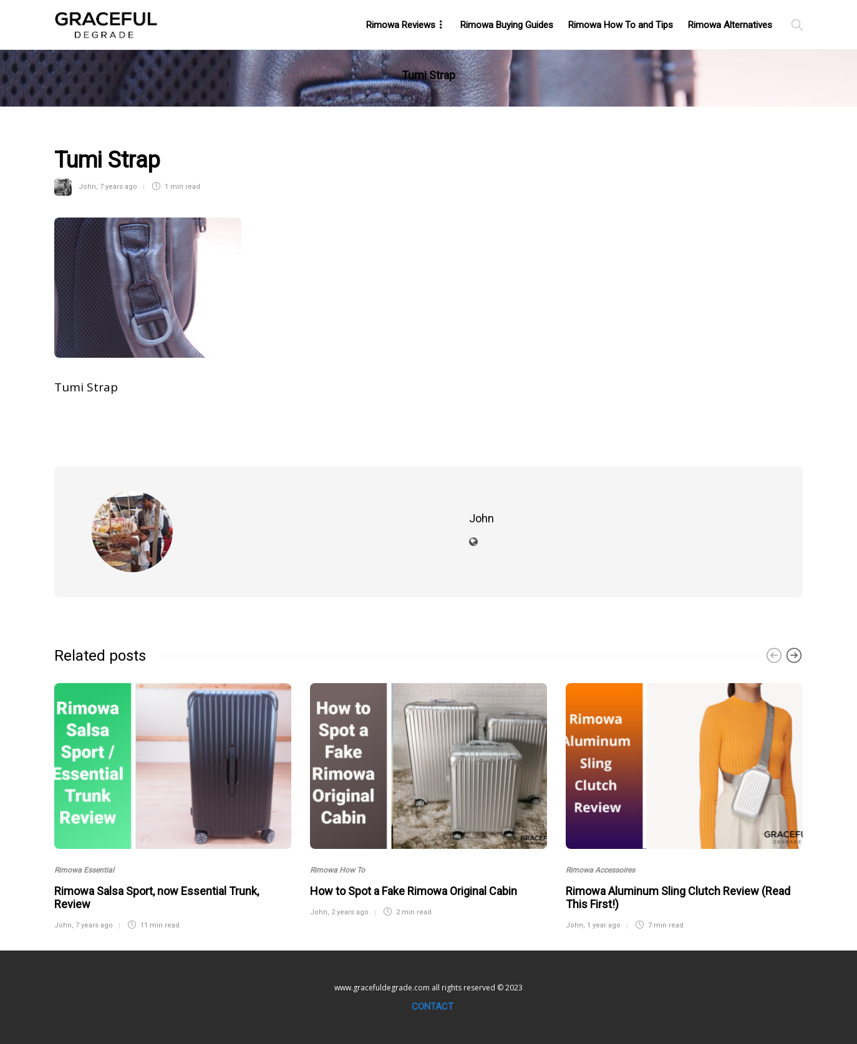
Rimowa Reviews (400, 25)
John (87, 187)
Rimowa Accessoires (600, 870)
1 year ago (604, 925)
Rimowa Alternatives (730, 25)
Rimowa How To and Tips (620, 25)
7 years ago (118, 187)
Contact (432, 1006)
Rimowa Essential (84, 870)
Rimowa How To (337, 870)
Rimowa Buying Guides (506, 25)
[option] (173, 805)
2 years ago (350, 912)
